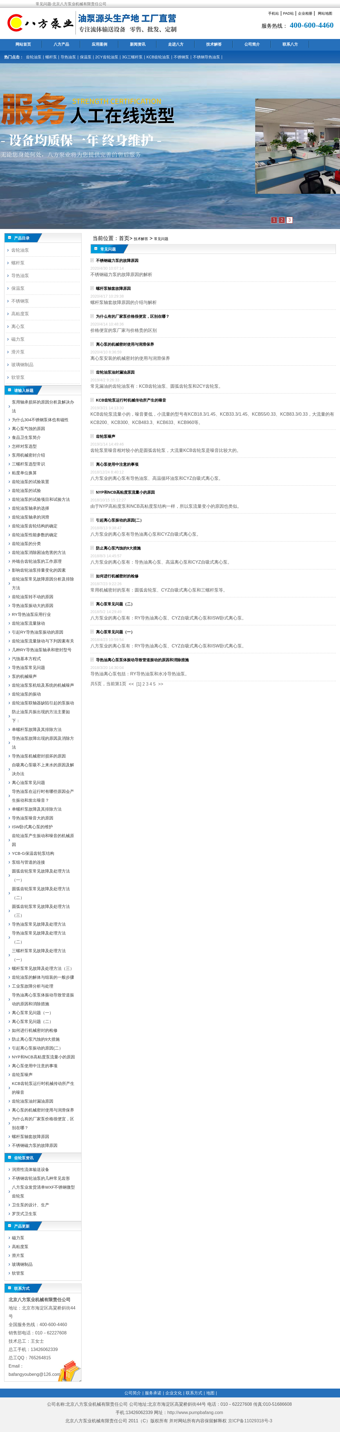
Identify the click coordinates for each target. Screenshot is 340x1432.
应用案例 (99, 44)
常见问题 (161, 239)
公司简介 (252, 44)
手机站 (273, 13)
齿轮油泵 (33, 57)
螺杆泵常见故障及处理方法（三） (43, 968)
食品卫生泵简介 (26, 437)
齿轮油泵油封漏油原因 (115, 372)
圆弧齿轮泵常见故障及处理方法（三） (41, 911)
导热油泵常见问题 (28, 667)
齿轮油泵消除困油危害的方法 (39, 552)
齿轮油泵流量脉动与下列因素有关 (43, 641)
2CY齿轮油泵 (106, 57)
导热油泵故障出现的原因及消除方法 (43, 742)
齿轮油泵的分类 (26, 543)
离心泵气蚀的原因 (28, 428)
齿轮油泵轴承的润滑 (30, 517)
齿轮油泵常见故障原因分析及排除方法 (43, 583)
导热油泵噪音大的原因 (32, 818)
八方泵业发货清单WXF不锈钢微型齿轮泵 (43, 1191)
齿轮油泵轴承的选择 (30, 508)
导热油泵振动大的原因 (32, 605)
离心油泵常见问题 (28, 782)
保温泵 (85, 57)
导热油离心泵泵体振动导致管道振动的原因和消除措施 (142, 660)
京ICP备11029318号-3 (251, 1420)
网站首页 (23, 44)
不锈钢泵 (181, 57)
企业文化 (173, 1393)
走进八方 (176, 44)
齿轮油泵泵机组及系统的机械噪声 (43, 685)
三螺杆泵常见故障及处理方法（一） (39, 955)
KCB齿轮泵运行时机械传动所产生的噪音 (131, 400)
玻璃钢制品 (22, 364)
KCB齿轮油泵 (158, 57)
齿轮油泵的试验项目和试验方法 (41, 499)
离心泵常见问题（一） (115, 632)
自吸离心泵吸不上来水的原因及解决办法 (43, 769)
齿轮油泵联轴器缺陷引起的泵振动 (43, 703)
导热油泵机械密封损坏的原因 (39, 756)
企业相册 (305, 13)
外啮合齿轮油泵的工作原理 (37, 561)
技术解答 (214, 44)
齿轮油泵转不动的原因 (32, 596)
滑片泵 (18, 352)
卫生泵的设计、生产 (30, 1204)
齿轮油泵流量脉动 (28, 623)
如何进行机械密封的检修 (117, 576)
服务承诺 (153, 1393)
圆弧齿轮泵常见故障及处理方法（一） (41, 875)
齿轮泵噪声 (105, 436)
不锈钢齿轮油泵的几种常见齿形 (41, 1178)
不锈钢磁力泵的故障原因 (117, 260)
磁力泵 (18, 339)
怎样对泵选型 (24, 446)
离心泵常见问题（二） (115, 604)
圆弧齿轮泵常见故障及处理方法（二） (41, 893)
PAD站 (288, 13)
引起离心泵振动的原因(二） (120, 520)
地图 (210, 1393)
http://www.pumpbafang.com (195, 1412)
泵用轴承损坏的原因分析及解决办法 (43, 406)
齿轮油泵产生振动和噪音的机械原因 (43, 840)
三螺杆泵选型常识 (28, 464)
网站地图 (325, 13)
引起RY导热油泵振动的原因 (37, 632)
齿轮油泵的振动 (26, 694)
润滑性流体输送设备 (30, 1169)
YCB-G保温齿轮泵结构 (33, 853)
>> (160, 684)
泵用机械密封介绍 (28, 455)
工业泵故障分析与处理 (32, 986)
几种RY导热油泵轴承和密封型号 (42, 649)
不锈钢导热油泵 (206, 57)
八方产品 (61, 44)
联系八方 (290, 44)
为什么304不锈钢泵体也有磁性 (40, 419)
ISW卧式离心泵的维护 (32, 826)
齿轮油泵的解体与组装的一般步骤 (43, 977)
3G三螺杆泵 (132, 57)
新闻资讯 (137, 44)
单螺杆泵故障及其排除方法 (37, 729)
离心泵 (18, 326)
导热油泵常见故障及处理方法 (39, 924)
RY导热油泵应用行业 (31, 614)
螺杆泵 (51, 57)
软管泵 (18, 377)
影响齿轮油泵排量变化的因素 (39, 570)
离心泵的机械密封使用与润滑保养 (125, 344)
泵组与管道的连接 (28, 862)
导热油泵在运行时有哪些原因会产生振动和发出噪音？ (43, 796)
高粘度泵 (20, 313)
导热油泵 (68, 57)
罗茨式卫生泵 (24, 1213)
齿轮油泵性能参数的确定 (34, 534)
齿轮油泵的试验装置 (30, 481)
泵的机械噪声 (24, 676)
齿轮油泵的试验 (26, 490)
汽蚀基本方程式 (26, 658)
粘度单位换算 (24, 472)
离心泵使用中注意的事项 (117, 464)
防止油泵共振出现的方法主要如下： (41, 716)
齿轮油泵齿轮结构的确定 (34, 526)
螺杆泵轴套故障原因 (113, 288)
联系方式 (194, 1393)
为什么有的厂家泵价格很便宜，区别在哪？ (132, 316)
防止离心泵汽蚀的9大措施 (118, 548)
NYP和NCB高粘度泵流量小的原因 (125, 492)
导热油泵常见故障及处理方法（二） (39, 937)
